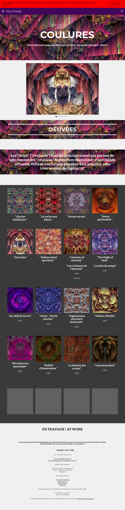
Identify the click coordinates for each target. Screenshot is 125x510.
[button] (3, 11)
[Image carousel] (62, 90)
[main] (67, 37)
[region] (62, 4)
